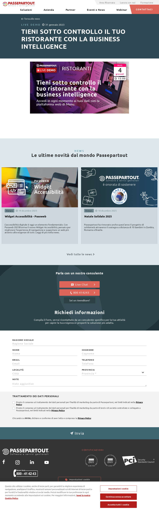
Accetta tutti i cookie (118, 504)
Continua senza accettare (118, 496)
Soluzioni (26, 9)
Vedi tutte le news (80, 254)
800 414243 (82, 292)
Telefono (88, 360)
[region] (79, 496)
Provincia (88, 370)
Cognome (88, 350)
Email (16, 360)
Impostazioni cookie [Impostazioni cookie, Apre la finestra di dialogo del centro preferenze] (118, 488)
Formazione (147, 2)
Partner (70, 9)
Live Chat (83, 284)
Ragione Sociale (23, 340)
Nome (16, 350)
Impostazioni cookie (79, 479)
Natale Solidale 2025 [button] (98, 216)
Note (15, 379)
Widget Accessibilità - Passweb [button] (25, 216)
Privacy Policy (58, 410)
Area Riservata (107, 2)
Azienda (49, 9)
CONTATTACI (144, 9)
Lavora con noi (128, 2)
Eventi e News (96, 9)
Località (18, 370)
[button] (79, 433)
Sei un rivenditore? (79, 300)
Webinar (121, 9)
